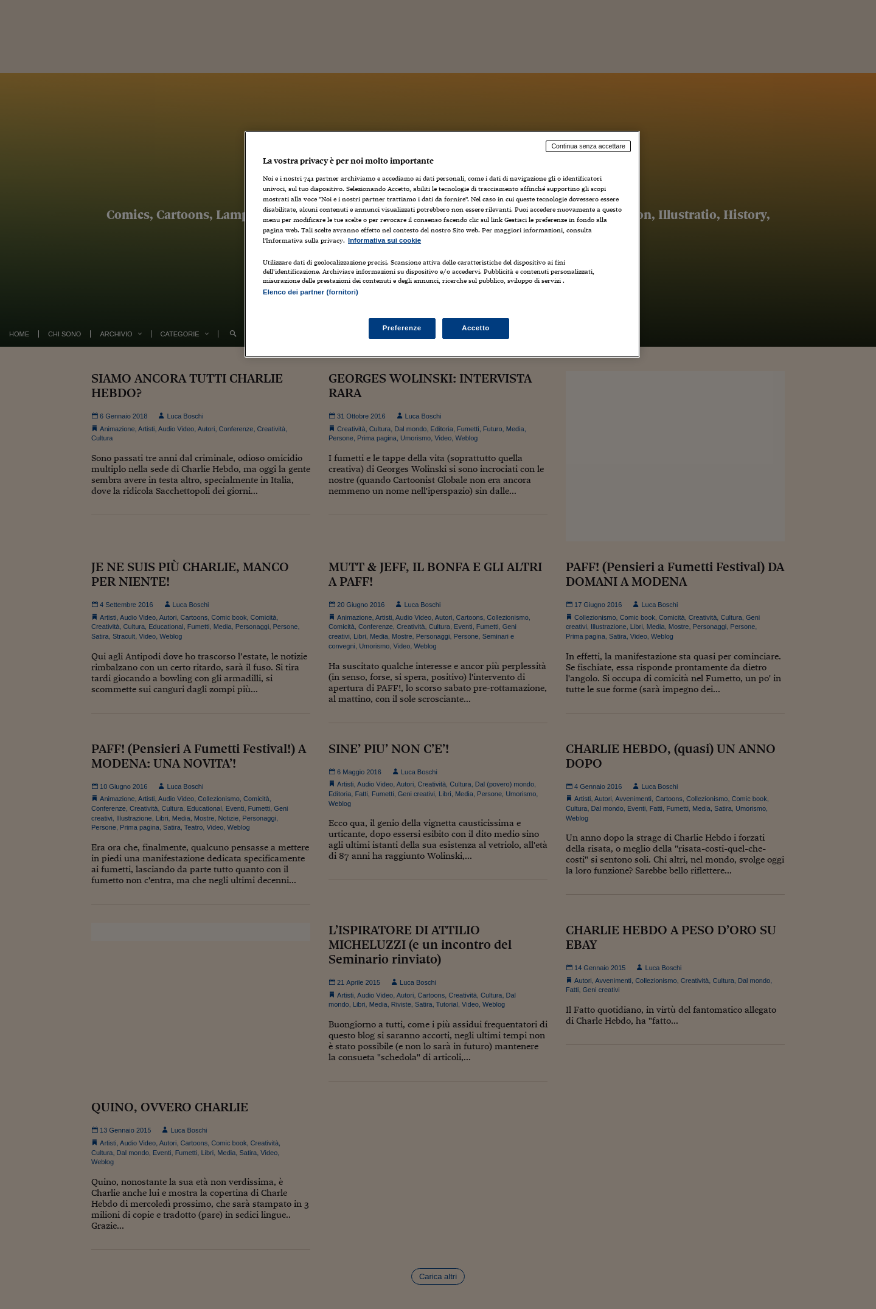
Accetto (476, 328)
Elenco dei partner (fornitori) (310, 292)
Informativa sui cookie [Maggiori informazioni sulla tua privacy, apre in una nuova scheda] (384, 240)
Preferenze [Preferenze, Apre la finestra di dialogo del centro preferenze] (402, 328)
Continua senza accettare (588, 146)
